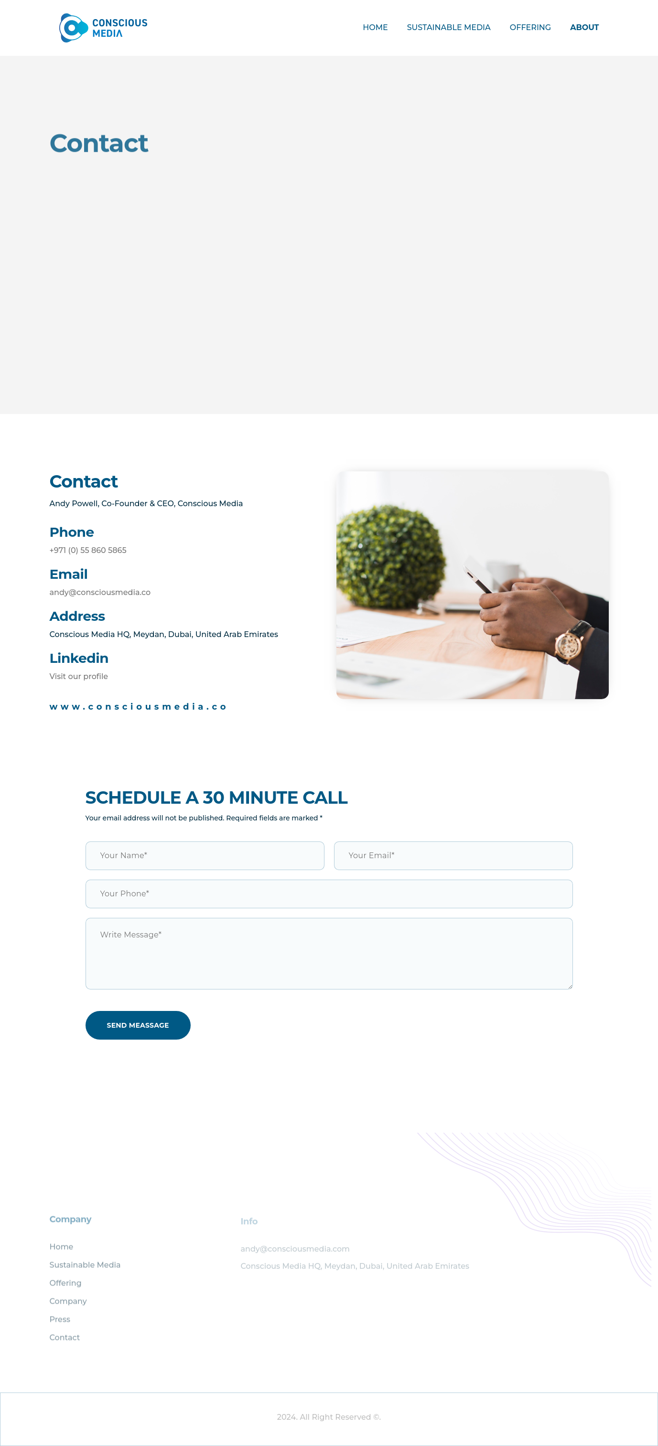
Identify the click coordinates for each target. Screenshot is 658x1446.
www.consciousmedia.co (139, 707)
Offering (530, 27)
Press (60, 1323)
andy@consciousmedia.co (100, 592)
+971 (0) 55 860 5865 (88, 550)
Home (375, 27)
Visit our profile (79, 676)
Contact (65, 1341)
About (584, 27)
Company (68, 1305)
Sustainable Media (449, 27)
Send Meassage (138, 1025)
